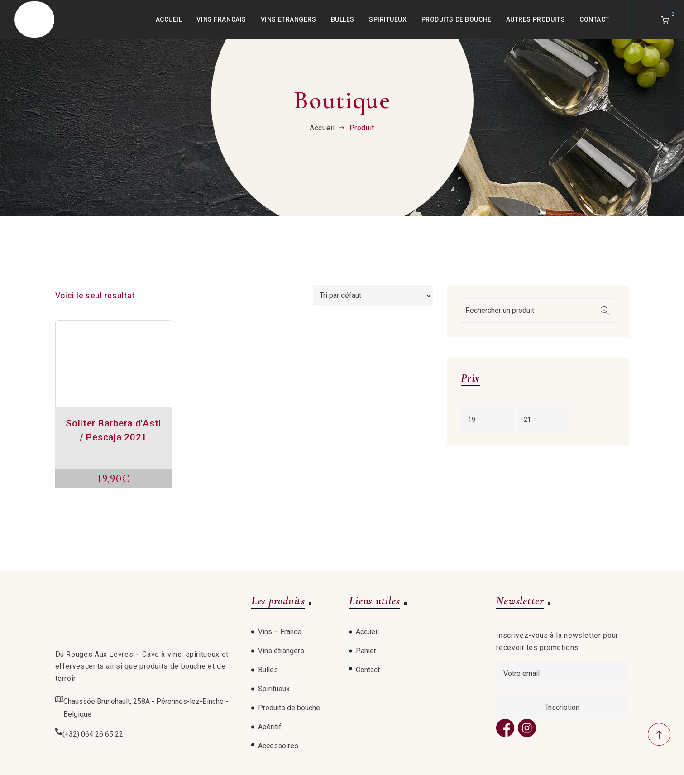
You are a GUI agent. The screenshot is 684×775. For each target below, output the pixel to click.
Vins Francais (221, 19)
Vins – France (279, 631)
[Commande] (373, 295)
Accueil (169, 19)
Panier (366, 650)
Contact (594, 19)
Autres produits (535, 19)
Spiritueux (388, 19)
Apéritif (270, 726)
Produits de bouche (456, 19)
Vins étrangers (281, 650)
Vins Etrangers (288, 19)
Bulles (342, 19)
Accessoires (278, 746)
